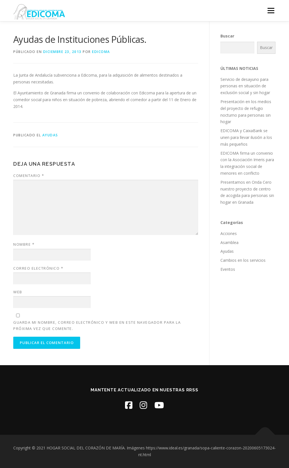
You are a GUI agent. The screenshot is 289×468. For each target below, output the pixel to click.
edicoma (101, 51)
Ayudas (50, 135)
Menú (271, 10)
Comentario (28, 175)
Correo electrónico (38, 268)
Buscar (227, 36)
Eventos (227, 269)
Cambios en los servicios (243, 260)
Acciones (228, 233)
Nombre (23, 244)
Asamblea (229, 242)
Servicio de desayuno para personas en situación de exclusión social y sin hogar (245, 86)
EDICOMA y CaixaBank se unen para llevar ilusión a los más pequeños (246, 137)
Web (17, 291)
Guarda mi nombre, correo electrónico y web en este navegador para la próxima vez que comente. (97, 325)
